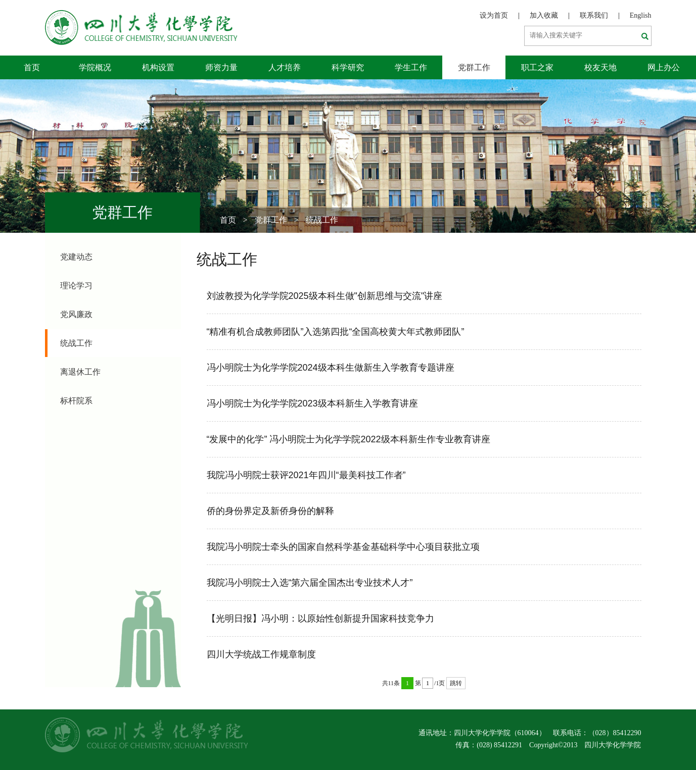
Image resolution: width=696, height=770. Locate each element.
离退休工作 (80, 372)
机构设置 (158, 67)
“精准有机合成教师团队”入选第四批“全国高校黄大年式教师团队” (336, 332)
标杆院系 (76, 400)
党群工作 (474, 67)
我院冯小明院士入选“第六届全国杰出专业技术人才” (310, 583)
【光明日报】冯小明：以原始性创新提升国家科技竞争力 (320, 618)
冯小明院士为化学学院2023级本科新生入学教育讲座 (312, 403)
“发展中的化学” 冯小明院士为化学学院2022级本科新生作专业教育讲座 (348, 439)
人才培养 (284, 67)
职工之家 (537, 67)
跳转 (456, 683)
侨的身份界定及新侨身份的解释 (270, 511)
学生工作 (411, 67)
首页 (32, 67)
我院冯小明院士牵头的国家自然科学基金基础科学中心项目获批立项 (343, 547)
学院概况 (95, 67)
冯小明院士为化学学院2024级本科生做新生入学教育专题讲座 (330, 368)
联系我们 (594, 15)
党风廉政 (76, 314)
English (641, 15)
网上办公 (663, 67)
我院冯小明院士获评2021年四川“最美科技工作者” (306, 475)
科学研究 (348, 67)
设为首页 (494, 15)
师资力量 (221, 67)
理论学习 (76, 285)
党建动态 (76, 256)
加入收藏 (544, 15)
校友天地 (600, 67)
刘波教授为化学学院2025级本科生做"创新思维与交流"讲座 (325, 296)
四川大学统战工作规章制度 (261, 654)
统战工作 (322, 220)
